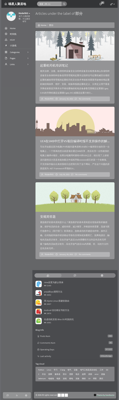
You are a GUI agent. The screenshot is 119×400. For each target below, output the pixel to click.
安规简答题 (48, 216)
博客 (95, 378)
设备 (76, 370)
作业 (44, 374)
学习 (55, 370)
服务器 (57, 374)
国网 (50, 374)
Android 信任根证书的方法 (56, 310)
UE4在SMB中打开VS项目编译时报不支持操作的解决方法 (78, 141)
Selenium (42, 378)
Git (107, 370)
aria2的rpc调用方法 (53, 291)
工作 (101, 370)
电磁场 (51, 378)
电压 (77, 374)
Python (41, 370)
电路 (58, 378)
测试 (101, 378)
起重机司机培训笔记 (54, 65)
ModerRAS (49, 98)
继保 (84, 378)
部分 (65, 374)
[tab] (48, 275)
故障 (84, 374)
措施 (103, 374)
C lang (62, 370)
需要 (71, 374)
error (97, 374)
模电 (71, 378)
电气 (69, 370)
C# (89, 378)
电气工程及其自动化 (88, 370)
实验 (77, 378)
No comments (84, 98)
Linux (49, 370)
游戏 (65, 378)
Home (42, 25)
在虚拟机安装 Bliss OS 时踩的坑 (59, 319)
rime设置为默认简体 (53, 282)
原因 (90, 374)
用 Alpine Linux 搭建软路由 (56, 300)
